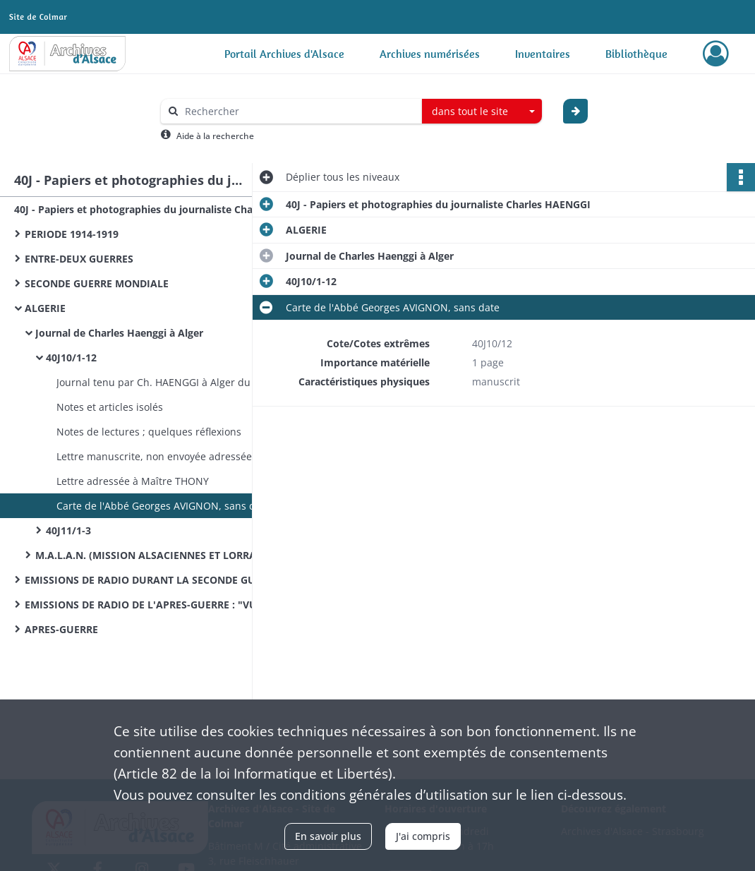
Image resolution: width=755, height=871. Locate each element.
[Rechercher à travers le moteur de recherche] (298, 111)
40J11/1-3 (68, 530)
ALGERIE (45, 308)
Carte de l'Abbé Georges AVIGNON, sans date (163, 505)
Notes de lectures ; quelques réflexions (148, 431)
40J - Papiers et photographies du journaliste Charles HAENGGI (155, 209)
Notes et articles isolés (109, 407)
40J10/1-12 (71, 357)
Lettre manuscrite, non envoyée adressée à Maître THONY (193, 456)
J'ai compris (423, 836)
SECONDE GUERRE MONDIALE (97, 283)
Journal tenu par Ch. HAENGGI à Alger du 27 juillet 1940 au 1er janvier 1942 (197, 382)
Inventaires (542, 54)
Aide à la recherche (215, 136)
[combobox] (482, 111)
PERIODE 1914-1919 (72, 234)
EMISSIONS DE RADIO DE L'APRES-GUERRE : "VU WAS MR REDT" (166, 604)
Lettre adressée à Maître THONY (132, 481)
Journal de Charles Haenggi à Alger (119, 333)
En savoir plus (328, 836)
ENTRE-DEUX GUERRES (79, 258)
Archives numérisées (430, 54)
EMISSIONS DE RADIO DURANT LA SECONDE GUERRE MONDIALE (166, 580)
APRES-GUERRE (61, 629)
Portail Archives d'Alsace (284, 54)
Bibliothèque (636, 54)
